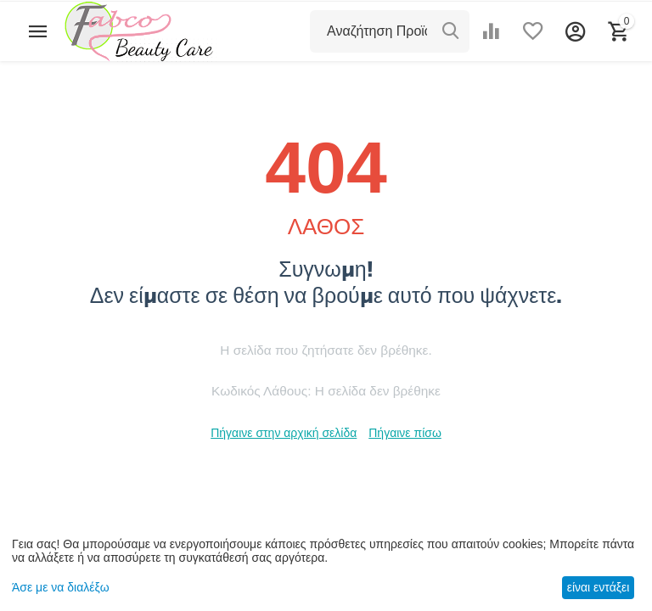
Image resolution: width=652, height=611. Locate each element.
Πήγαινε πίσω (404, 433)
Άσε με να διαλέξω (61, 587)
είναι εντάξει (598, 587)
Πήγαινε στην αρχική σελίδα (284, 433)
